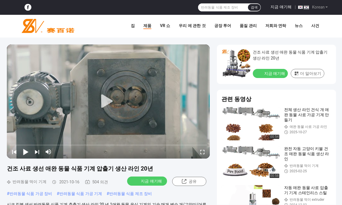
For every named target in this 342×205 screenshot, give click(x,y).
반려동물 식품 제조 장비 (130, 193)
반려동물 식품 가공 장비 (30, 193)
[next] (37, 151)
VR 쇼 (165, 25)
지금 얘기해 (280, 7)
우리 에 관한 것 (192, 25)
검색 (254, 7)
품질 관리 (248, 25)
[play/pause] (25, 151)
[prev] (14, 151)
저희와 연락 (275, 25)
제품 (147, 25)
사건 (315, 25)
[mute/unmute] (48, 151)
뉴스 (299, 25)
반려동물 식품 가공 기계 (80, 193)
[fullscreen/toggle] (202, 151)
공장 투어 (222, 25)
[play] (108, 101)
